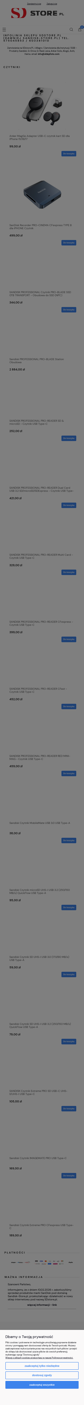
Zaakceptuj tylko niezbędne (42, 1365)
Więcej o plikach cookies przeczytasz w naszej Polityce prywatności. (39, 1357)
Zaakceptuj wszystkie (42, 1384)
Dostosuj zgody (42, 1375)
